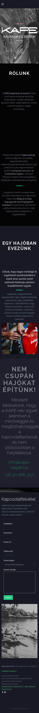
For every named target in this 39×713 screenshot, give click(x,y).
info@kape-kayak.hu (19, 465)
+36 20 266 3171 (19, 474)
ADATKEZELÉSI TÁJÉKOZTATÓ (13, 687)
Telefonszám (8, 551)
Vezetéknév (8, 524)
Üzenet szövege (10, 570)
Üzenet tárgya (9, 560)
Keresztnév (8, 533)
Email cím (8, 542)
